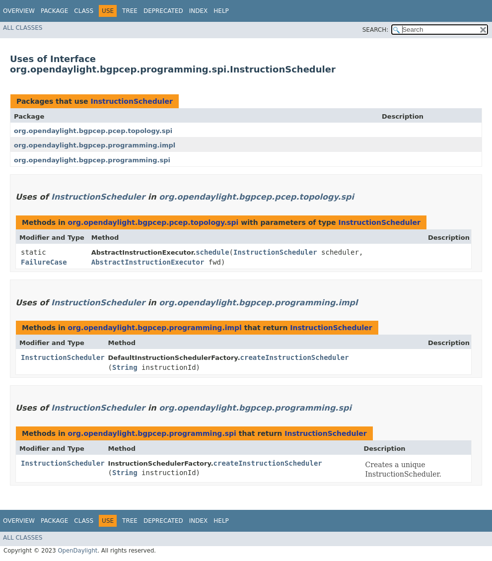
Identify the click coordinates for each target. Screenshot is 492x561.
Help (221, 10)
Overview (19, 10)
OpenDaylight (77, 550)
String (125, 367)
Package (54, 10)
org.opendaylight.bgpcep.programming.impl (94, 145)
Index (198, 10)
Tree (130, 10)
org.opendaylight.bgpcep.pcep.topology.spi (93, 131)
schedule (212, 252)
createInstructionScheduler (294, 357)
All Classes (22, 27)
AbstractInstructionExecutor (148, 262)
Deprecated (163, 10)
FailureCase (44, 262)
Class (83, 10)
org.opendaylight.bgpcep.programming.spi (92, 160)
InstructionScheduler (131, 101)
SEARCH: (375, 29)
